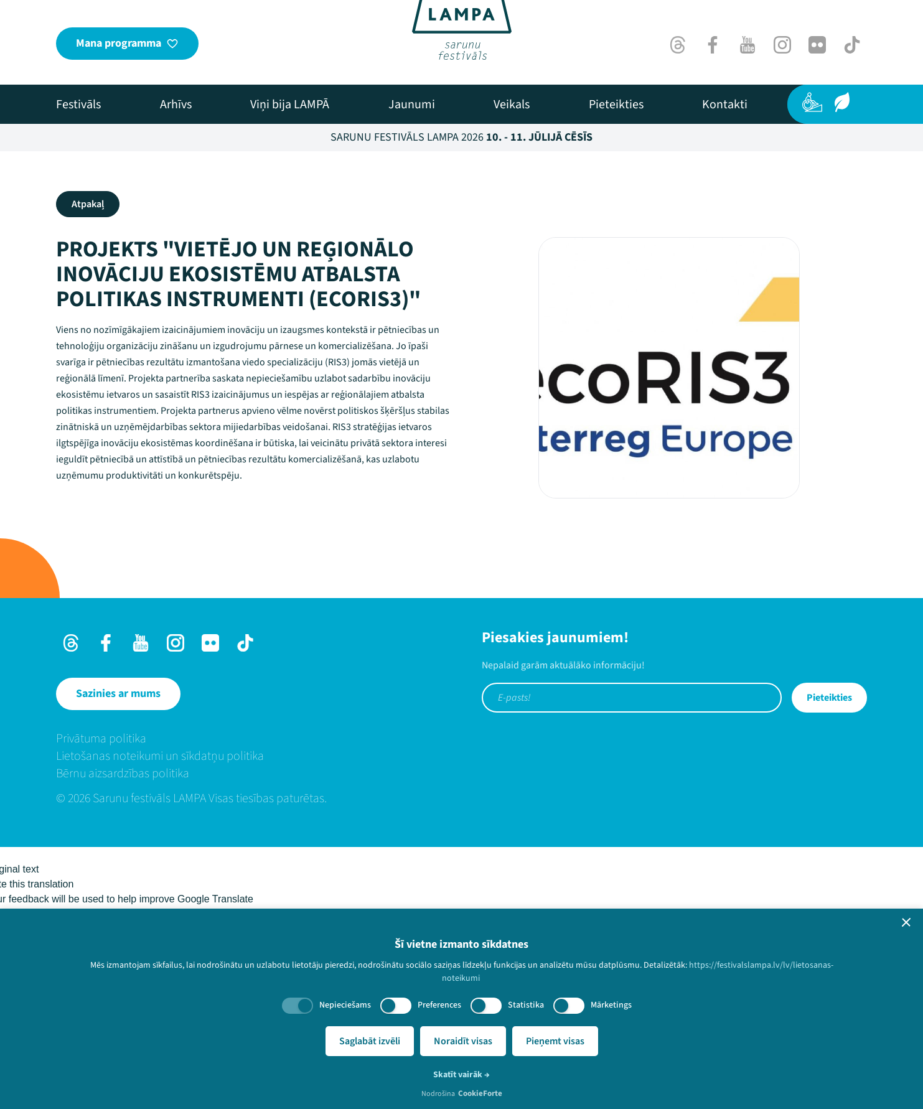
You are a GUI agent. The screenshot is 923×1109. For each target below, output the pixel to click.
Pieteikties (829, 697)
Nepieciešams (345, 1005)
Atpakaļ (88, 204)
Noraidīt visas (463, 1041)
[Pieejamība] (812, 102)
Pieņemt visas (555, 1041)
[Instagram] (782, 45)
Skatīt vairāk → (461, 1075)
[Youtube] (747, 45)
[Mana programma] (127, 43)
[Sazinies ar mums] (118, 694)
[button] (906, 922)
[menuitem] (78, 104)
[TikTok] (852, 45)
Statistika (526, 1005)
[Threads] (678, 45)
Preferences (439, 1005)
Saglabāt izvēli (369, 1041)
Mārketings (611, 1005)
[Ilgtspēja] (842, 102)
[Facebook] (713, 45)
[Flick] (817, 45)
